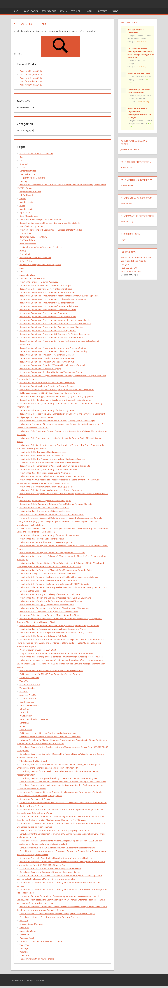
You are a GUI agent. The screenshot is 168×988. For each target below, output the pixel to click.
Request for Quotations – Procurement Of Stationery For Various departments (54, 334)
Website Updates (27, 688)
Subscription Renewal (29, 705)
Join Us (22, 198)
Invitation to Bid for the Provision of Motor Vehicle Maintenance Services (52, 459)
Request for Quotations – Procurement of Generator (43, 313)
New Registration (27, 702)
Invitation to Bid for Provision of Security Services (41, 455)
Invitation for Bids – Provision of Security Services (41, 538)
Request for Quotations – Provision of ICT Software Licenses (46, 354)
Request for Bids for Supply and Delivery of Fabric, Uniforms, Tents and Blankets (55, 504)
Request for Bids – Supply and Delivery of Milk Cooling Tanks (46, 410)
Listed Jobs (24, 712)
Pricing (115, 11)
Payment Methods (27, 243)
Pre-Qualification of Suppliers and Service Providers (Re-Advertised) (49, 462)
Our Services (25, 233)
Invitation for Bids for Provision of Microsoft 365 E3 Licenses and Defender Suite (55, 570)
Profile (22, 205)
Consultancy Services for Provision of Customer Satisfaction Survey (49, 872)
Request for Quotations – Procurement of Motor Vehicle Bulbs (47, 316)
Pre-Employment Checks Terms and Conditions (40, 247)
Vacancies (23, 951)
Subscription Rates (27, 931)
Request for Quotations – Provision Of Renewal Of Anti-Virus (46, 361)
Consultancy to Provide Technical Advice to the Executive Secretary (49, 917)
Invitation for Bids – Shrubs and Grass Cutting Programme (45, 472)
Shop (21, 268)
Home (17, 11)
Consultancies (31, 11)
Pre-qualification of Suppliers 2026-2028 (37, 649)
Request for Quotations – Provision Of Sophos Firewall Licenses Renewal (52, 365)
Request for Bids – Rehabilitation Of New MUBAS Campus (45, 285)
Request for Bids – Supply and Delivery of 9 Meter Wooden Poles (48, 611)
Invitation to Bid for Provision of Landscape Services (42, 452)
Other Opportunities (28, 216)
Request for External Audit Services (35, 799)
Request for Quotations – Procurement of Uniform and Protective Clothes (52, 348)
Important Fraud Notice (30, 191)
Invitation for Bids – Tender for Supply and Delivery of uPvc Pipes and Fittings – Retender (59, 625)
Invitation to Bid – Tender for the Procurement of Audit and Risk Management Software (58, 577)
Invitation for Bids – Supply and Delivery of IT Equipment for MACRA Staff (52, 552)
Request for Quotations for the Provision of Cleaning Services (47, 382)
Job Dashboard (26, 195)
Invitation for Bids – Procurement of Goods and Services (44, 511)
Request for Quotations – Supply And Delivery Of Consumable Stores (50, 372)
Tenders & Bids (49, 11)
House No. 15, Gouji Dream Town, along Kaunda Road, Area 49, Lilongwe (136, 261)
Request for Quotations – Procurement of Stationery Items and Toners (51, 337)
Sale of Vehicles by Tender (31, 226)
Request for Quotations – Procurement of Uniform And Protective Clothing (53, 351)
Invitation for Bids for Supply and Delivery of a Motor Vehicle (46, 604)
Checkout (23, 164)
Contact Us (24, 722)
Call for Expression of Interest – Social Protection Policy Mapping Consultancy (54, 830)
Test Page (23, 948)
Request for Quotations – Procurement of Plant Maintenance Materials (51, 327)
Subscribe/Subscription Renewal (34, 719)
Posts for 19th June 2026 (30, 84)
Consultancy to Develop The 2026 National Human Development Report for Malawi (57, 847)
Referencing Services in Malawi (33, 236)
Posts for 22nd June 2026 (30, 81)
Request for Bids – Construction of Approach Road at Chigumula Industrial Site (54, 465)
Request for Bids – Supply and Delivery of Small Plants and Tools (48, 469)
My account (24, 212)
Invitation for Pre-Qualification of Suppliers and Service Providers (48, 573)
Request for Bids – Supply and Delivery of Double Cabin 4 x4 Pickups (50, 615)
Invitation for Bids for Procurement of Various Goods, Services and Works (52, 629)
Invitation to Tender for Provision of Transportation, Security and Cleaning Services (56, 389)
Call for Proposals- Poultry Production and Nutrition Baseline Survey (49, 736)
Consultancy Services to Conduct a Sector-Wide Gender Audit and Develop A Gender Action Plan (62, 781)
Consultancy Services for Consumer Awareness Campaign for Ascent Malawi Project (57, 913)
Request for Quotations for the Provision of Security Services (46, 386)
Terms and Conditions (29, 677)
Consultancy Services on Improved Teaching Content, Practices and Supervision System (58, 778)
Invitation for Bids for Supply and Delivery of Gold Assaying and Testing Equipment (56, 396)
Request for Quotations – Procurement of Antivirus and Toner (47, 292)
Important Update (27, 698)
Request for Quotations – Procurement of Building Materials (46, 302)
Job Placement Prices (130, 149)
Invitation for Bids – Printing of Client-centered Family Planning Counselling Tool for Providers (61, 656)
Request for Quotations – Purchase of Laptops (40, 368)
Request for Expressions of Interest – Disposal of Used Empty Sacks (49, 223)
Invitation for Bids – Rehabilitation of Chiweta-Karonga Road (46, 542)
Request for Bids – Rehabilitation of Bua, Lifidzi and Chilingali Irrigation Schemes (55, 400)
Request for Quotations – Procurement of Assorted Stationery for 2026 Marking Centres (59, 295)
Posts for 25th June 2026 (30, 74)
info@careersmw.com (131, 271)
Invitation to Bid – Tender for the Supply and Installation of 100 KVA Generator (54, 584)
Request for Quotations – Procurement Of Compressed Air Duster (49, 306)
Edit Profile (24, 927)
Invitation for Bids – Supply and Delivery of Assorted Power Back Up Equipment (55, 597)
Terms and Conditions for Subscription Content (40, 941)
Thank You (24, 681)
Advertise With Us (27, 695)
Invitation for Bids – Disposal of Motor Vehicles (40, 219)
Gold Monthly (127, 185)
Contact (22, 167)
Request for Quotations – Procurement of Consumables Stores (47, 309)
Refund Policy (25, 261)
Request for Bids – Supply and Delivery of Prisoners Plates (45, 288)
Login (90, 11)
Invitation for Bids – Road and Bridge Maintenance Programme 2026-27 (51, 476)
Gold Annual (126, 167)
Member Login (26, 202)
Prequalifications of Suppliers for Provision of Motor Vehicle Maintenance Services (56, 653)
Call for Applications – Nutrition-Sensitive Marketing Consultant (47, 733)
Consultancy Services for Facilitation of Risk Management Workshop (50, 868)
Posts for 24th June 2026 (30, 78)
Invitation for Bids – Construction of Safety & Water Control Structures (51, 670)
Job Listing (24, 709)
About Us (23, 691)
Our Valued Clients (27, 240)
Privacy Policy (25, 254)
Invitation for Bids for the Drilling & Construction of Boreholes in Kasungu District (55, 632)
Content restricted (27, 170)
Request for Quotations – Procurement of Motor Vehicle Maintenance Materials (55, 320)
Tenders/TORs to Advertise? (32, 278)
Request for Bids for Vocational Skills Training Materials (44, 507)
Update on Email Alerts (29, 684)
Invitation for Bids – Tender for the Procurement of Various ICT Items (50, 601)
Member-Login (26, 209)
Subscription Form (27, 275)
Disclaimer (24, 934)
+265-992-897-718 (129, 267)
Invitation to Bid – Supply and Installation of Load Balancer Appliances (50, 490)
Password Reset (26, 938)
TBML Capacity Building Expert (33, 761)
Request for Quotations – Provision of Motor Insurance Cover (47, 358)
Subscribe (102, 11)
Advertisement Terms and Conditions (36, 153)
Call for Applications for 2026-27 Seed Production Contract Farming (49, 393)
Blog (21, 157)
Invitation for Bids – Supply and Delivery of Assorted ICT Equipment (49, 594)
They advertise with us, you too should (36, 958)
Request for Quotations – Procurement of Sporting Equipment (47, 330)
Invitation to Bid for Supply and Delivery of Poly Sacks (43, 636)
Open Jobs (24, 955)
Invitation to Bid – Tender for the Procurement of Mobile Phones (48, 580)
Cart (21, 160)
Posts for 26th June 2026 (30, 71)
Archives (23, 726)
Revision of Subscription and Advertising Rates (40, 264)
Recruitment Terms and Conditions (35, 257)
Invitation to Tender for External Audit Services (40, 281)
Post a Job (77, 11)
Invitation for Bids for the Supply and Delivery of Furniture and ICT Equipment (54, 608)
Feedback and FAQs (28, 174)
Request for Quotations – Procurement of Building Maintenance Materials (52, 299)
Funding (23, 181)
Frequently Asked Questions (32, 177)
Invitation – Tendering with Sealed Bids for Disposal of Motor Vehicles (50, 229)
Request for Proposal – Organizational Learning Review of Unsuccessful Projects (55, 858)
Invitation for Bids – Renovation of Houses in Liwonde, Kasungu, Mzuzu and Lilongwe (57, 420)
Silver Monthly (127, 221)
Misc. (63, 11)
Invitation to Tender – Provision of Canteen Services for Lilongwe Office (51, 514)
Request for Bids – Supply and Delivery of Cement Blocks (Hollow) (49, 535)
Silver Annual (126, 203)
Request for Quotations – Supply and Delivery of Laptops (45, 500)
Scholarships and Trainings (31, 924)
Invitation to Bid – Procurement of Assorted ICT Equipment (45, 486)
